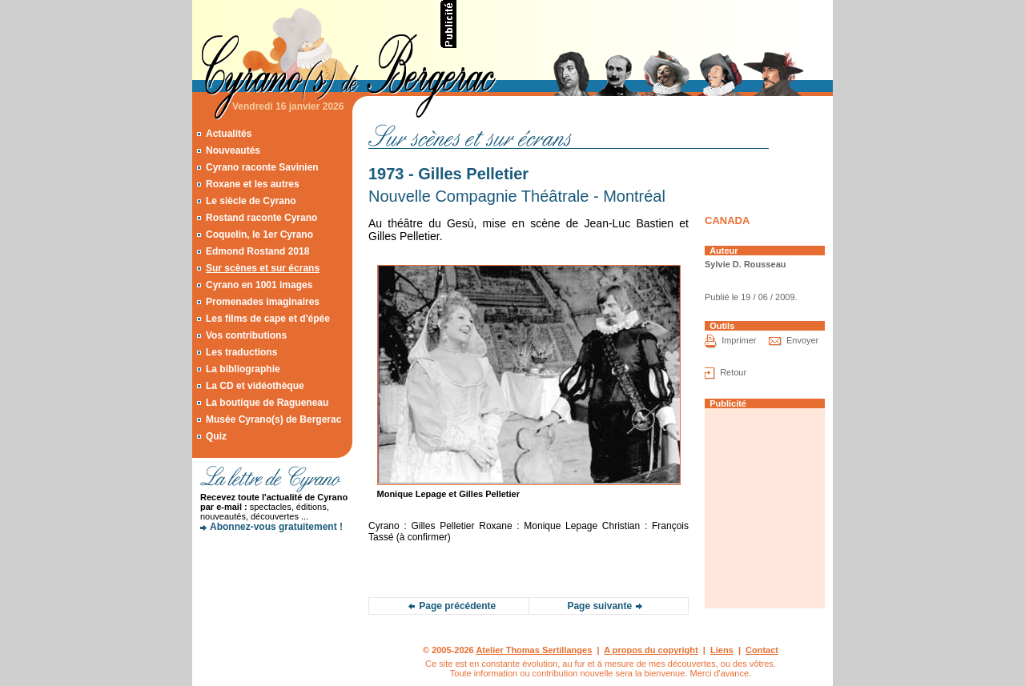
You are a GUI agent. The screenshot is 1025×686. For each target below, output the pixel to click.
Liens (722, 650)
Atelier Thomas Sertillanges (534, 650)
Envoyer (802, 340)
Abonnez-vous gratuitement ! (276, 526)
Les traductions (241, 352)
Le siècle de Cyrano (251, 201)
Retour (733, 372)
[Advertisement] (645, 24)
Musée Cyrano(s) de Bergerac (273, 419)
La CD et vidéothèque (255, 385)
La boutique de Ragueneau (267, 402)
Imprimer (739, 340)
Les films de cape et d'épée (268, 318)
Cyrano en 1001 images (259, 285)
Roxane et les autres (252, 184)
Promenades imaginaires (263, 301)
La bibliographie (243, 369)
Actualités (228, 133)
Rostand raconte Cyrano (261, 217)
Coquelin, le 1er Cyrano (259, 234)
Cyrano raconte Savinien (262, 167)
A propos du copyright (651, 650)
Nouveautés (233, 150)
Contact (762, 650)
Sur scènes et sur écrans (263, 268)
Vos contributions (246, 335)
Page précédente (457, 606)
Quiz (216, 436)
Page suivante (599, 606)
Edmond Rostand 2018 (257, 251)
